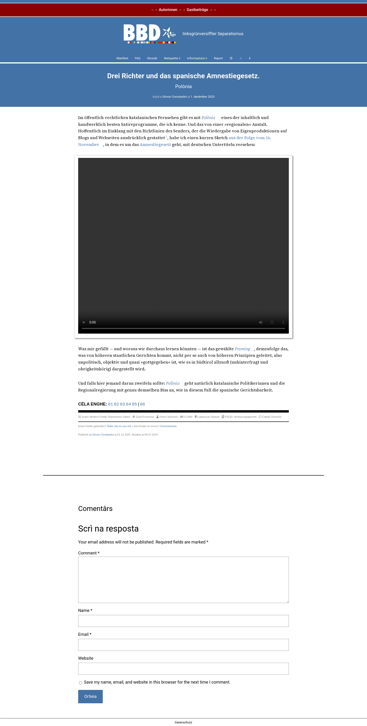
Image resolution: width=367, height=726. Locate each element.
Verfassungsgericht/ (245, 416)
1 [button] (166, 136)
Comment (88, 553)
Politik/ (103, 416)
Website (85, 658)
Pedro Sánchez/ (169, 416)
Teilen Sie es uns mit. (119, 426)
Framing (242, 349)
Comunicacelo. (168, 426)
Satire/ (126, 416)
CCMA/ (188, 416)
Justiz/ (85, 416)
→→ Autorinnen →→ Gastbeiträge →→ (183, 9)
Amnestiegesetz (155, 144)
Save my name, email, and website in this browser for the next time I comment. (157, 682)
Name (85, 610)
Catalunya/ (203, 416)
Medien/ (94, 416)
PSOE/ (229, 416)
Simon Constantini (174, 96)
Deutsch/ (276, 416)
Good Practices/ (145, 416)
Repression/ (115, 416)
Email (85, 634)
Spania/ (215, 416)
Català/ (266, 416)
